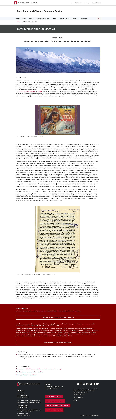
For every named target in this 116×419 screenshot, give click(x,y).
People (23, 18)
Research (29, 18)
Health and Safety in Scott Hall (55, 386)
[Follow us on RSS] (78, 384)
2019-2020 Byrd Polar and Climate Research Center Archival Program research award (57, 311)
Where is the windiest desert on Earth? (26, 375)
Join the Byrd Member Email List (55, 401)
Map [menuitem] (71, 2)
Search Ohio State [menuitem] (96, 2)
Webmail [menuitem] (86, 2)
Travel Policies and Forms (53, 390)
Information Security (52, 388)
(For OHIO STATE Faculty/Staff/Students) (58, 405)
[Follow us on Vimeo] (91, 384)
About (17, 18)
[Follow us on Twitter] (84, 384)
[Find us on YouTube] (97, 384)
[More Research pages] (32, 19)
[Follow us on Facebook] (81, 384)
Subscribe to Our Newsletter (54, 410)
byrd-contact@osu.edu (35, 400)
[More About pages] (19, 19)
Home (18, 21)
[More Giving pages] (74, 19)
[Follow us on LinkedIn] (94, 384)
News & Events (81, 18)
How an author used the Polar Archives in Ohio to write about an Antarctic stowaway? (38, 369)
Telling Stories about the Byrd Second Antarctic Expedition (58, 317)
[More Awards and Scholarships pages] (48, 19)
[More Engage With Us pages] (68, 19)
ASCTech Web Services (94, 415)
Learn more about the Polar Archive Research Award (58, 342)
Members (48, 384)
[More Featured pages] (56, 19)
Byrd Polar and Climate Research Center (39, 11)
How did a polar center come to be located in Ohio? (29, 372)
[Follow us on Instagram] (87, 384)
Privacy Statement (78, 397)
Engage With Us (63, 18)
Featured (53, 18)
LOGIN (75, 400)
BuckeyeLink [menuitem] (78, 2)
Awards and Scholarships (41, 18)
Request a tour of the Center (54, 396)
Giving (72, 18)
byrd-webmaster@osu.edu (34, 402)
